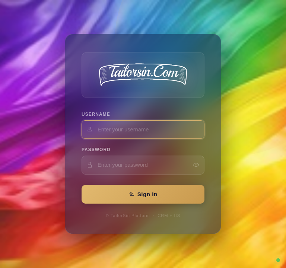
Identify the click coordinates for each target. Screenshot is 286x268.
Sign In (143, 194)
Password (96, 149)
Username (96, 114)
